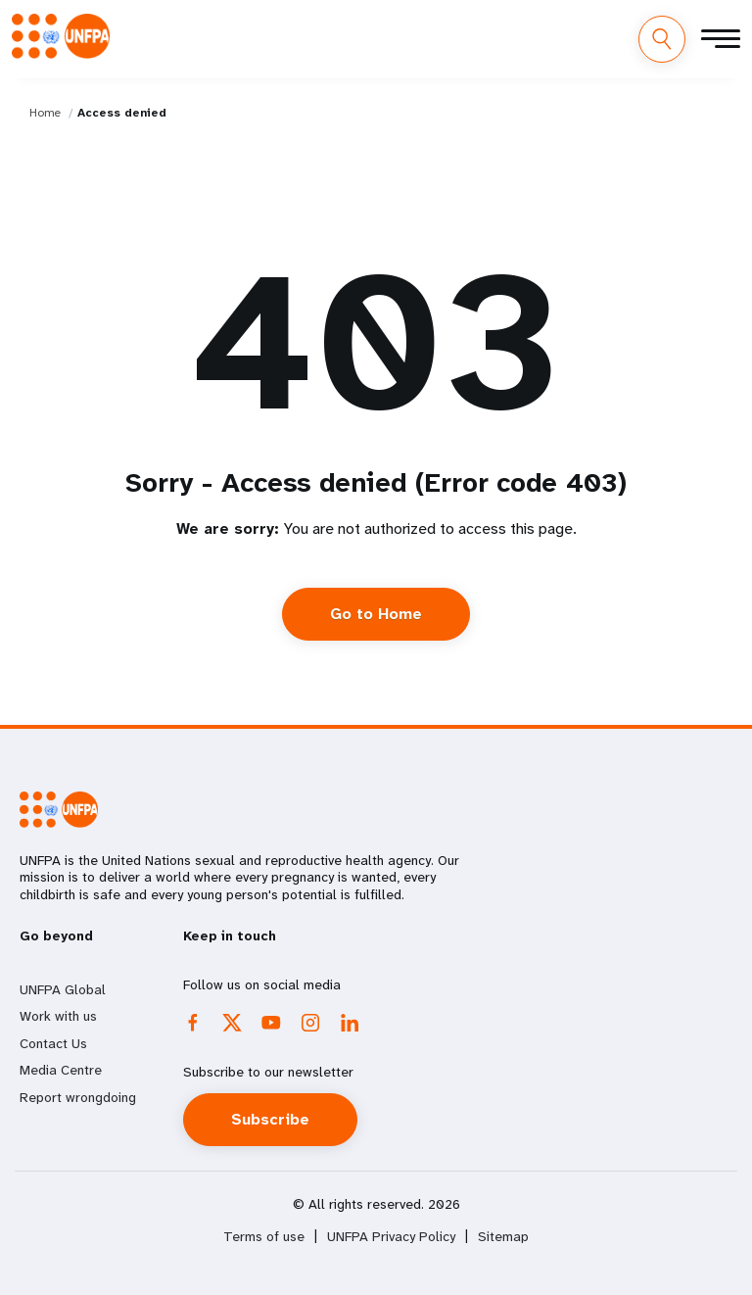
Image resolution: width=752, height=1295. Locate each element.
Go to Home (376, 613)
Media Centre (61, 1070)
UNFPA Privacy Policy (391, 1236)
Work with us (58, 1016)
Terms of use (264, 1236)
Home (45, 112)
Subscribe (270, 1119)
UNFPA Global (63, 989)
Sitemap (503, 1236)
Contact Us (53, 1043)
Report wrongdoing (78, 1097)
